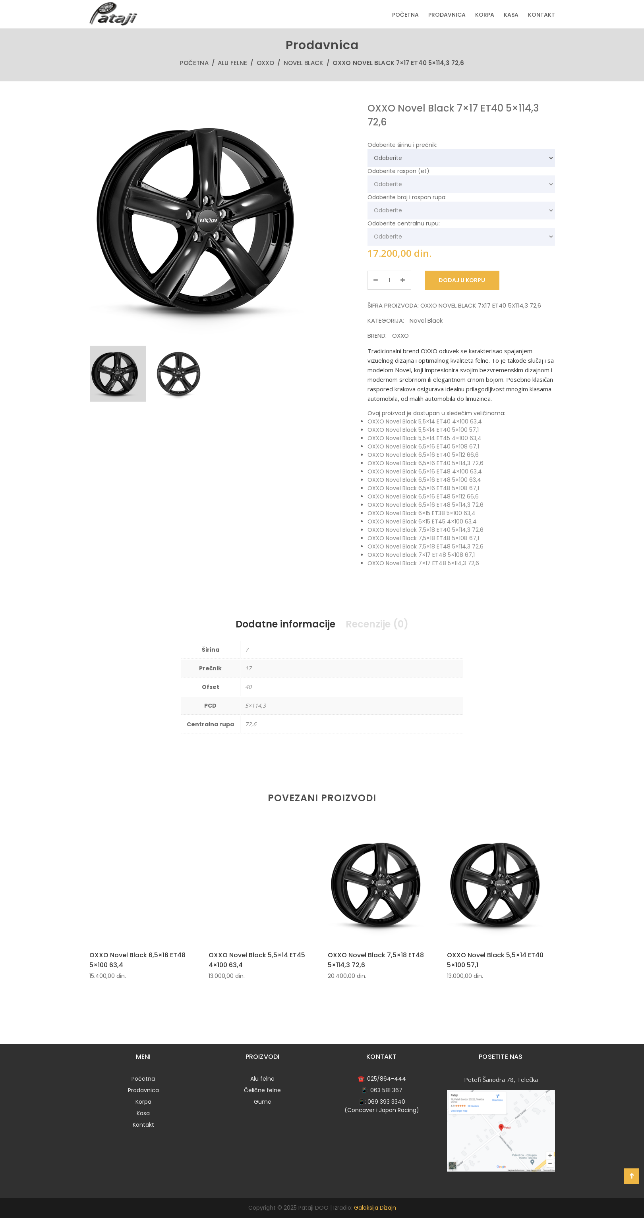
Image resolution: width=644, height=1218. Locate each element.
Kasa (511, 15)
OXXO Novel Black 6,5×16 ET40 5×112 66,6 (423, 455)
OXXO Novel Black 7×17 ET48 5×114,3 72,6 (423, 563)
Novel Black (303, 63)
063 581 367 (386, 1090)
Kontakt (541, 15)
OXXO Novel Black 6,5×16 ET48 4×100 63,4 (424, 471)
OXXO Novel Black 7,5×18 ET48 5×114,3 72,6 (425, 546)
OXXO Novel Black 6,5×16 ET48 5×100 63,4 (424, 480)
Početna (405, 15)
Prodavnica (447, 15)
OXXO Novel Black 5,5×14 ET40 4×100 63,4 (424, 421)
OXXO (265, 63)
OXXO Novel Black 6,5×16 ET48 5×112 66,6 (423, 496)
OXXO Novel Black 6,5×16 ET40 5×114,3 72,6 (425, 463)
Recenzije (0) (377, 624)
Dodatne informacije (285, 624)
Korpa (484, 15)
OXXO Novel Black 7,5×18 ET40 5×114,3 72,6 (425, 530)
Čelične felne (262, 1090)
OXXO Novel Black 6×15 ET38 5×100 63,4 (421, 513)
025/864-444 (386, 1079)
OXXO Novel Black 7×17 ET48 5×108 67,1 (421, 555)
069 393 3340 (386, 1102)
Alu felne (232, 63)
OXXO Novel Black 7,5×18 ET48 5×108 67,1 (423, 538)
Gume (262, 1102)
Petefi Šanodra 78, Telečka (501, 1079)
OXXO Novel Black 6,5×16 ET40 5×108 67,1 (423, 446)
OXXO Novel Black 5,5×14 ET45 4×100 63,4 (424, 438)
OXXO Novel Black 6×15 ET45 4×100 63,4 (422, 521)
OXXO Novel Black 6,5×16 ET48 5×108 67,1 (423, 488)
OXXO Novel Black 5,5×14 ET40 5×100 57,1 (423, 430)
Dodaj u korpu (462, 280)
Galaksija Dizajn (375, 1208)
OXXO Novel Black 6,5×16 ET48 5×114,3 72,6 (425, 505)
